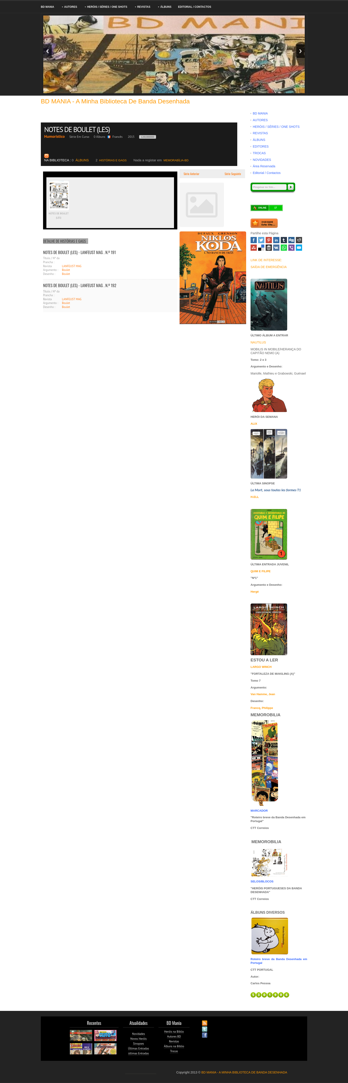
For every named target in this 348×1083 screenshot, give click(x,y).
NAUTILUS (258, 342)
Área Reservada (264, 166)
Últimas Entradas (138, 1048)
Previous (47, 51)
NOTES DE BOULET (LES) (77, 129)
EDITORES (261, 146)
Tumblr (284, 240)
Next (300, 51)
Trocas (174, 1051)
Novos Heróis (138, 1039)
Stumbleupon (254, 248)
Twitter (261, 240)
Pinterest (269, 240)
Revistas (174, 1041)
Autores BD (174, 1036)
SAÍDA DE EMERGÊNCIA (269, 267)
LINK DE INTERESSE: (266, 260)
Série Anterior (191, 173)
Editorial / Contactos (194, 6)
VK (276, 248)
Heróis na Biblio (174, 1032)
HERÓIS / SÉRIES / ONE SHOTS (107, 6)
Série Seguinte (233, 173)
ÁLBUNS (165, 6)
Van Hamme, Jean (263, 694)
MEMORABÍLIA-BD (160, 160)
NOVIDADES (262, 160)
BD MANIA (47, 6)
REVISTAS (143, 6)
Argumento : (50, 270)
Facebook (254, 240)
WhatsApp (284, 248)
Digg (291, 240)
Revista (47, 266)
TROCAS (259, 153)
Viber (291, 248)
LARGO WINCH (261, 667)
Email (299, 248)
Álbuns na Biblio (174, 1046)
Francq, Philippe (262, 708)
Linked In (276, 240)
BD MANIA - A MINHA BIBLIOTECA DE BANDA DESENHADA (244, 1072)
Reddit (299, 240)
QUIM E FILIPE (261, 571)
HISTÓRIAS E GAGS (111, 160)
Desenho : (49, 274)
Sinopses (138, 1044)
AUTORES (70, 6)
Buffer (269, 248)
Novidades (138, 1034)
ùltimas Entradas (138, 1053)
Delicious (261, 248)
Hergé (255, 591)
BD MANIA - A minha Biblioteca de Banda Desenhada (115, 101)
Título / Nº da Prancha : (51, 260)
